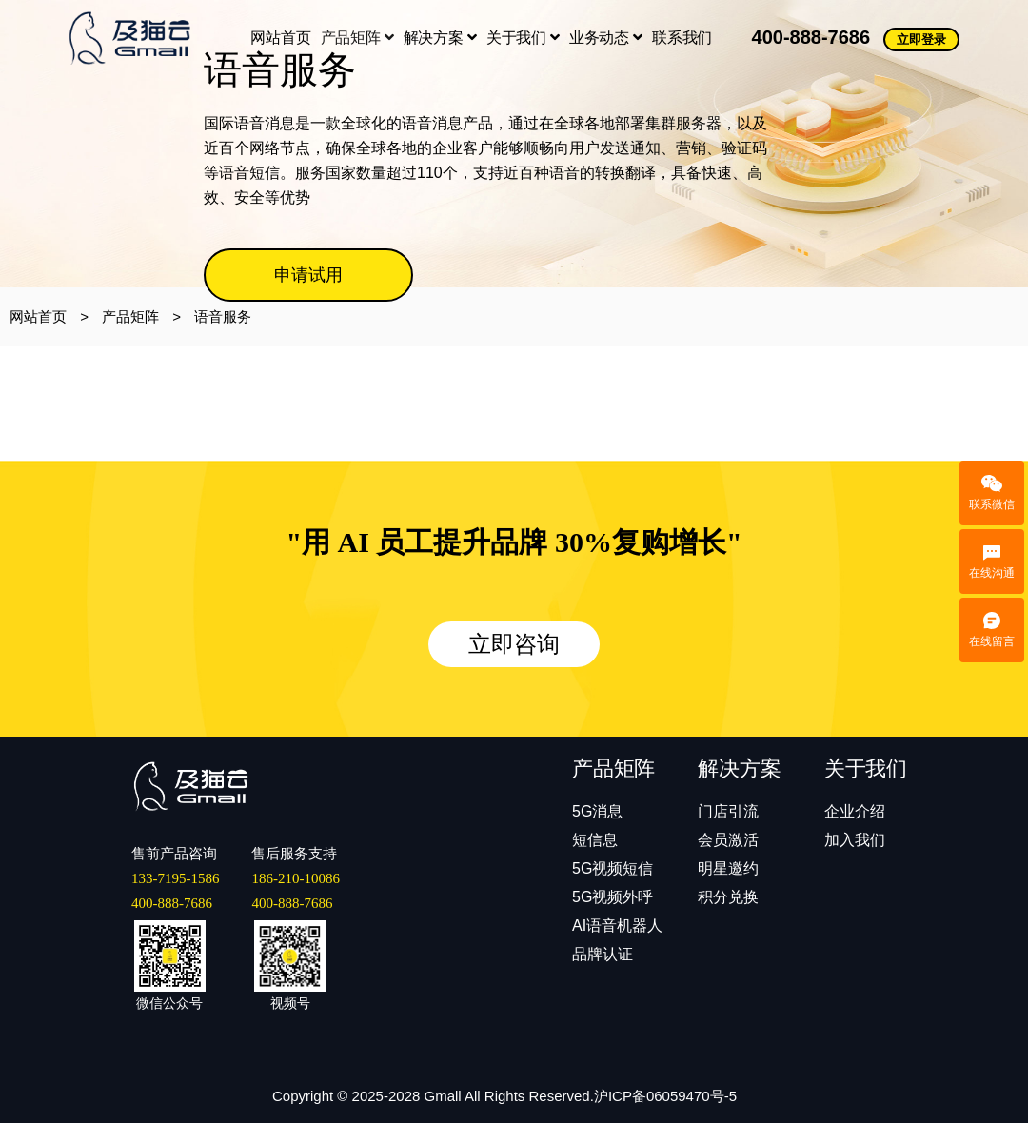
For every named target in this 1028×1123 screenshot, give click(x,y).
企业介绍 (854, 811)
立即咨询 (514, 644)
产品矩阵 (357, 38)
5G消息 (597, 811)
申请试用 (308, 275)
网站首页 (280, 38)
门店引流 (728, 811)
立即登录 (921, 39)
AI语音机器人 (617, 925)
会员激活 (728, 840)
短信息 (595, 840)
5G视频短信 (612, 868)
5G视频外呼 (612, 897)
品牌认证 (602, 954)
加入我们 (854, 840)
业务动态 (605, 38)
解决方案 (440, 38)
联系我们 (682, 38)
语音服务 (222, 316)
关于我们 (523, 38)
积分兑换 (728, 897)
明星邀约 (728, 868)
